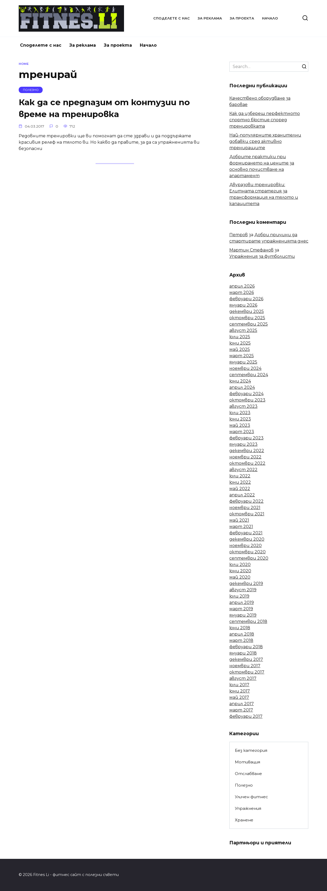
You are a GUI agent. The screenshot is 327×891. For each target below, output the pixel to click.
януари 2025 (243, 362)
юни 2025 (240, 343)
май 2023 (239, 425)
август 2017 (242, 678)
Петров (238, 234)
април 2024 (242, 387)
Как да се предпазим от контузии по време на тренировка (105, 108)
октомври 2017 (246, 672)
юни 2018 (239, 627)
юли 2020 (240, 564)
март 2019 (241, 608)
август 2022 (243, 469)
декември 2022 (246, 450)
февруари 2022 (246, 501)
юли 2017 (239, 684)
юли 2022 (239, 475)
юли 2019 (239, 596)
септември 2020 (248, 558)
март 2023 (241, 431)
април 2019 (241, 602)
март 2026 (241, 292)
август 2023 (243, 406)
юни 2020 (240, 570)
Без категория (251, 750)
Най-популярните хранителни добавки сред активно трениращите (265, 141)
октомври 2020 (247, 551)
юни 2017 (239, 691)
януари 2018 (243, 653)
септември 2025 (248, 324)
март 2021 (241, 526)
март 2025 (241, 355)
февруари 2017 (245, 716)
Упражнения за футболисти (262, 256)
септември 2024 (248, 374)
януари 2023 (243, 444)
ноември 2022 (245, 456)
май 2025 (239, 349)
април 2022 (242, 494)
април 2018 (241, 634)
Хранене (244, 819)
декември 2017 (246, 659)
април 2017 (241, 703)
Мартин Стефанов (251, 250)
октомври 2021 (246, 513)
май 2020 (239, 577)
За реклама (210, 18)
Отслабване (248, 773)
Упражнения (248, 808)
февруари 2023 (246, 437)
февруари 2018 (246, 646)
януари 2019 (242, 615)
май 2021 (239, 520)
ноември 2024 (245, 368)
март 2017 (241, 710)
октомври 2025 (247, 317)
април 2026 (242, 286)
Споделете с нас (171, 18)
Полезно (244, 785)
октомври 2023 (247, 400)
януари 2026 (243, 305)
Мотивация (247, 761)
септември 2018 (248, 621)
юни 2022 (240, 482)
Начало (270, 18)
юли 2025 (239, 336)
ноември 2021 (244, 507)
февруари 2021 (245, 532)
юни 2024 (240, 381)
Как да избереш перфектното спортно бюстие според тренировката (264, 120)
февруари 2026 (246, 298)
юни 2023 (240, 419)
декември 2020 (246, 539)
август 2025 (243, 330)
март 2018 (241, 640)
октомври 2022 (247, 463)
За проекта (242, 18)
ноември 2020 (245, 545)
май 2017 (239, 697)
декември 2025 (246, 311)
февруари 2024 (246, 393)
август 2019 (242, 589)
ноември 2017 (244, 665)
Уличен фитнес (251, 796)
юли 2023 (239, 412)
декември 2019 (246, 583)
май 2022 (239, 488)
